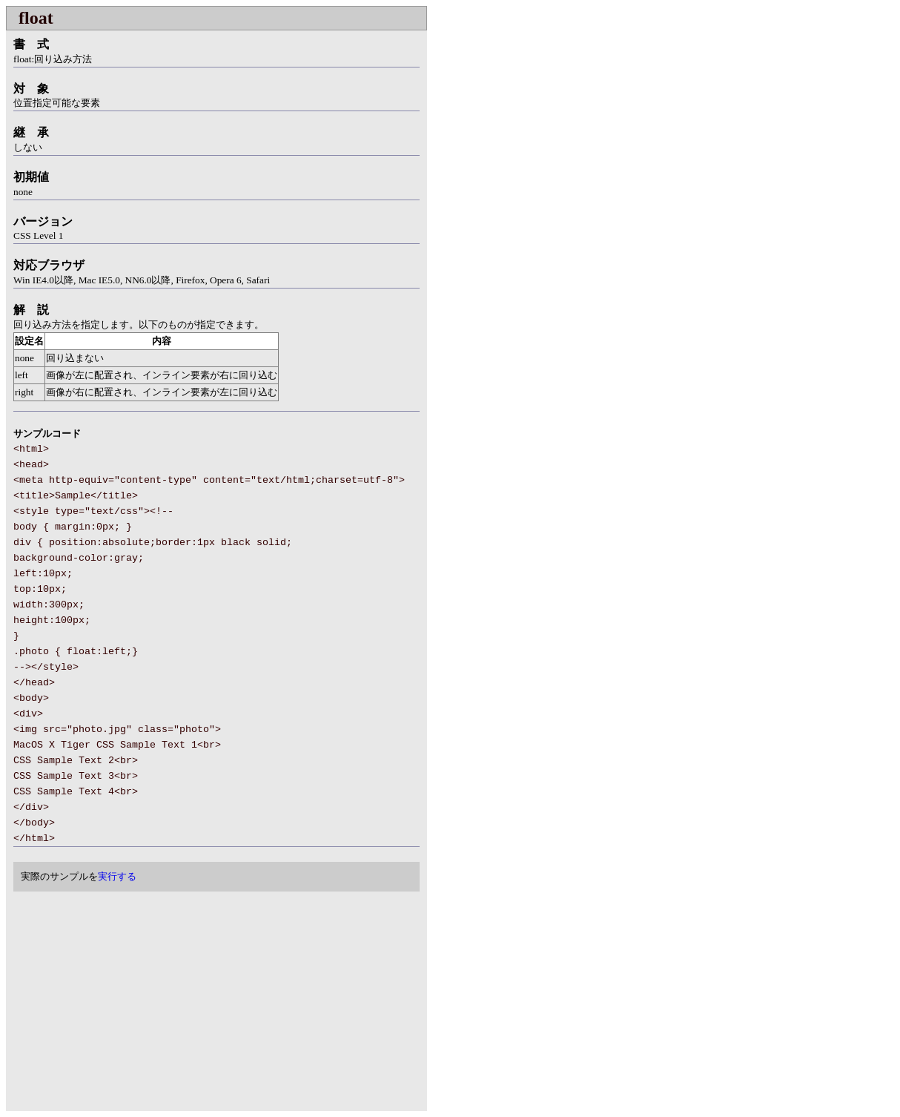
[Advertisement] (130, 1003)
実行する (117, 876)
